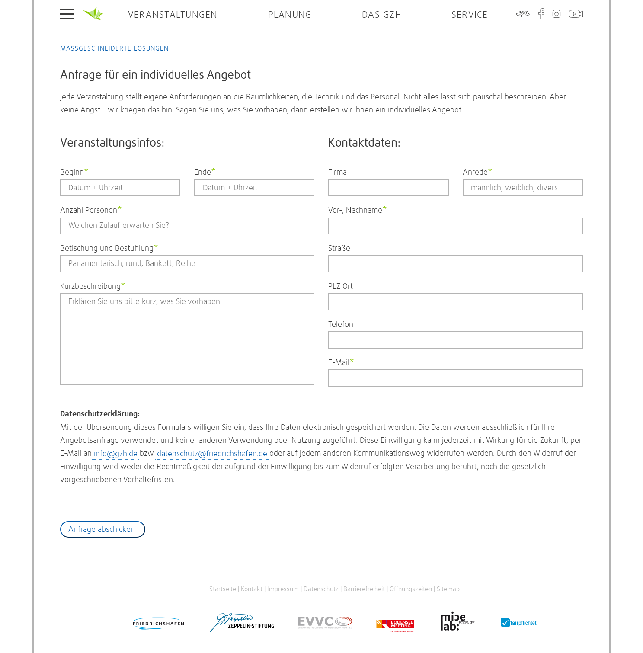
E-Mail (344, 361)
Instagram (556, 14)
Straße (339, 249)
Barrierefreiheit (364, 589)
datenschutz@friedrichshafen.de (212, 454)
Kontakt (251, 589)
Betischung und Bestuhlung (109, 247)
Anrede (479, 171)
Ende (210, 171)
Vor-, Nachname (357, 209)
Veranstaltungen (173, 15)
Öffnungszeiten (411, 589)
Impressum (283, 589)
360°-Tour (523, 14)
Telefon (340, 325)
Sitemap (448, 589)
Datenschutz (321, 589)
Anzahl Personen (91, 209)
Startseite (93, 14)
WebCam (576, 14)
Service (469, 15)
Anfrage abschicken (101, 530)
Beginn (76, 171)
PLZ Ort (340, 287)
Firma (337, 172)
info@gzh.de (116, 454)
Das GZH (381, 15)
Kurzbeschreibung (92, 285)
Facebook (541, 14)
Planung (290, 15)
